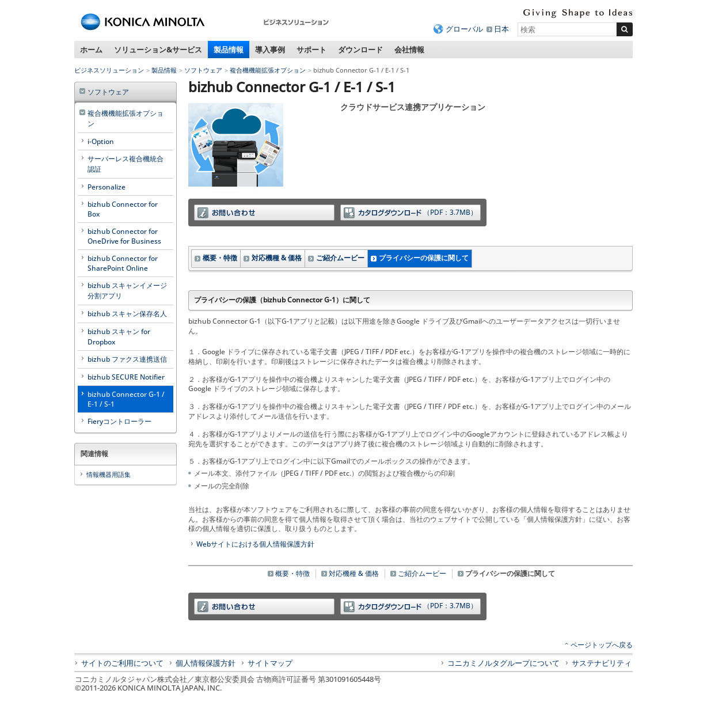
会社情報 (409, 49)
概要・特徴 (220, 258)
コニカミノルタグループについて (503, 663)
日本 (501, 29)
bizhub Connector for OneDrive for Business (124, 236)
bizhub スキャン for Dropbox (119, 337)
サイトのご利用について (122, 663)
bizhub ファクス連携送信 (127, 359)
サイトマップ (270, 663)
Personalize (107, 187)
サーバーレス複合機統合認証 (126, 164)
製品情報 (229, 49)
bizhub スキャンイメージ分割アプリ (127, 290)
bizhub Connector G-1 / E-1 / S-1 (126, 399)
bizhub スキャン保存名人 (127, 314)
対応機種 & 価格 (277, 258)
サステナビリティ (602, 663)
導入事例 (270, 49)
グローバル (464, 29)
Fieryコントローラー (119, 421)
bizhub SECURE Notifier (126, 377)
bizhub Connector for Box (123, 209)
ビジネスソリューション (109, 70)
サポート (311, 49)
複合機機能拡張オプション (268, 70)
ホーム (91, 49)
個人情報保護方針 (205, 663)
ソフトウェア (203, 70)
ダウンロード (360, 49)
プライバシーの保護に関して (424, 258)
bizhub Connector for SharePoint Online (123, 263)
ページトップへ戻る (602, 645)
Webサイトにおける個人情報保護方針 (255, 544)
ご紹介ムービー (340, 258)
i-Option (101, 141)
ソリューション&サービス (158, 49)
